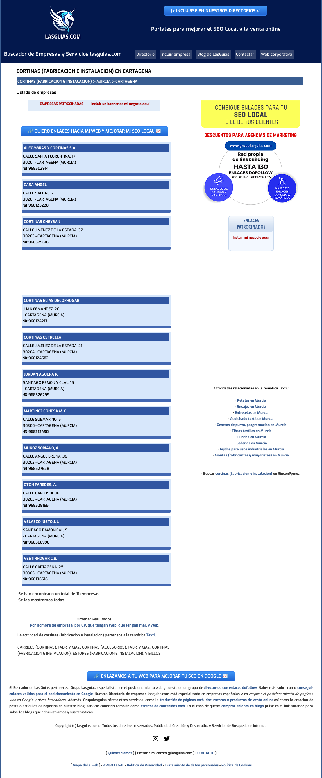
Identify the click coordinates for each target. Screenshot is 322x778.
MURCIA (103, 81)
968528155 (38, 505)
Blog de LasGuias (213, 54)
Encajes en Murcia (251, 406)
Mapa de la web (85, 765)
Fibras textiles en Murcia (252, 431)
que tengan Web (102, 625)
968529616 (38, 242)
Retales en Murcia (251, 400)
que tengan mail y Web (138, 625)
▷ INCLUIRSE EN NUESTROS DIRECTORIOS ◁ (215, 11)
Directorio (145, 54)
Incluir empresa (176, 54)
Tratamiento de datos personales (192, 765)
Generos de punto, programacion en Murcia (252, 425)
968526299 (38, 394)
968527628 (38, 468)
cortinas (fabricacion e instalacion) (243, 473)
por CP (80, 625)
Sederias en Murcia (252, 443)
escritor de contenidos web (163, 706)
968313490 (38, 431)
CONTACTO (205, 753)
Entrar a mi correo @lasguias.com (164, 753)
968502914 (38, 168)
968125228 (38, 205)
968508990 (38, 542)
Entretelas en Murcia (252, 412)
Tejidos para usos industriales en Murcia (251, 449)
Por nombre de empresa (51, 625)
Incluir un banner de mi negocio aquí (120, 104)
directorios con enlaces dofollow (230, 687)
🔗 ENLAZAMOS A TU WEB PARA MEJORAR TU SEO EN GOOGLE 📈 (161, 676)
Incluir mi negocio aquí (251, 237)
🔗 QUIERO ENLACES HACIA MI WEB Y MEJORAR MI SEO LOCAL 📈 (94, 131)
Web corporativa (276, 54)
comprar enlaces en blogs (242, 706)
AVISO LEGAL (113, 765)
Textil (151, 635)
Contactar (245, 54)
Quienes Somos (120, 753)
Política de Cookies (236, 765)
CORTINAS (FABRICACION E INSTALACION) (54, 81)
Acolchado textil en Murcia (251, 418)
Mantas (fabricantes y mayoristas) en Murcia (252, 455)
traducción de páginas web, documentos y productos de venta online (216, 700)
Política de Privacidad (144, 765)
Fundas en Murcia (251, 437)
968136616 (38, 579)
